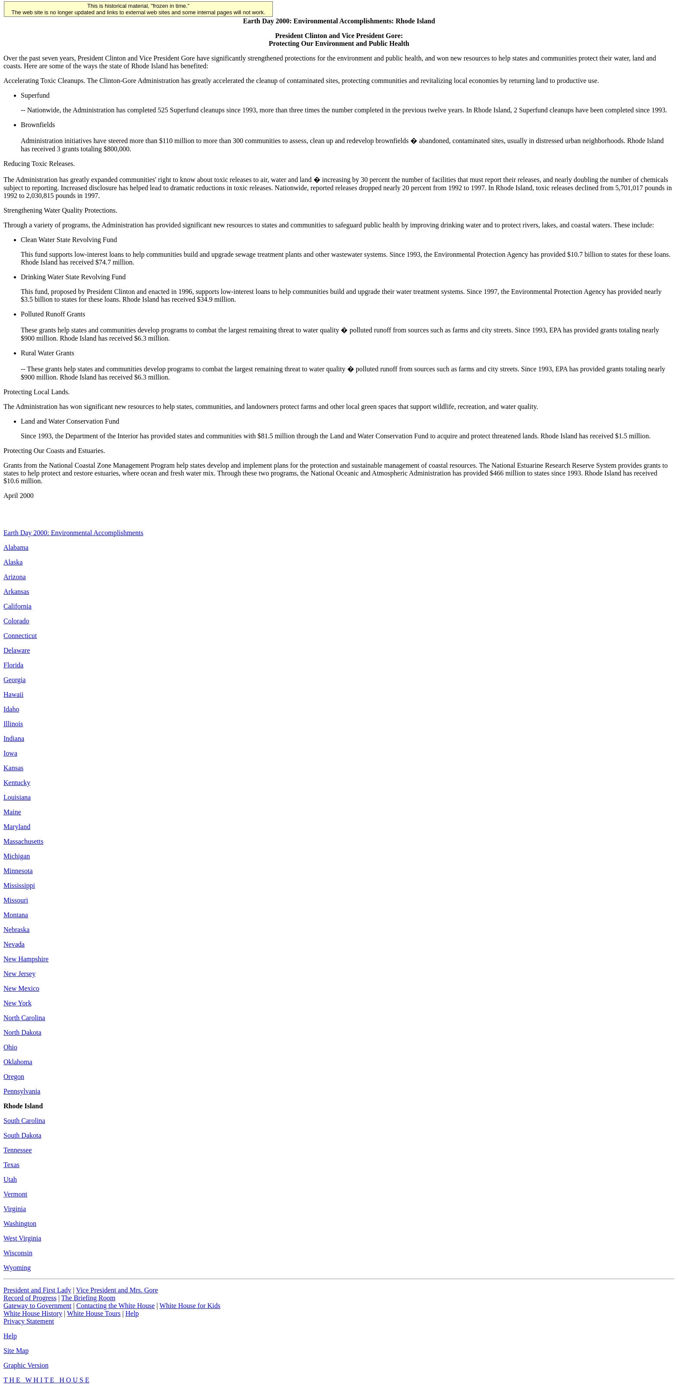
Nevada (14, 944)
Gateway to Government (37, 1305)
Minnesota (18, 870)
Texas (11, 1164)
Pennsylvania (21, 1091)
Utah (10, 1179)
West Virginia (22, 1238)
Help (132, 1313)
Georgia (14, 679)
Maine (12, 812)
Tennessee (17, 1150)
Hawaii (13, 694)
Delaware (16, 650)
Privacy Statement (28, 1321)
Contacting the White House (115, 1305)
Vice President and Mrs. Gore (117, 1290)
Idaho (11, 709)
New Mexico (21, 988)
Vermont (15, 1194)
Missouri (15, 900)
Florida (13, 665)
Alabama (16, 547)
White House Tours (94, 1313)
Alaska (12, 562)
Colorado (16, 621)
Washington (19, 1223)
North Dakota (22, 1032)
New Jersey (19, 973)
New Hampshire (25, 959)
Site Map (16, 1350)
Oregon (13, 1076)
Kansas (13, 768)
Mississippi (19, 885)
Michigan (16, 856)
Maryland (16, 826)
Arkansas (16, 591)
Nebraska (16, 929)
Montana (15, 915)
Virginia (14, 1208)
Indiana (13, 738)
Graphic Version (25, 1365)
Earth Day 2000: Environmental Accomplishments (73, 532)
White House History (32, 1313)
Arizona (14, 577)
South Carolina (24, 1120)
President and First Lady (37, 1290)
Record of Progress (30, 1298)
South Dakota (22, 1135)
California (17, 606)
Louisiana (17, 797)
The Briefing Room (88, 1298)
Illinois (13, 723)
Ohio (10, 1047)
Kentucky (16, 782)
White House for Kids (190, 1305)
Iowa (10, 753)
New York (17, 1003)
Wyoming (17, 1267)
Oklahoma (17, 1062)
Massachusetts (23, 841)
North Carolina (24, 1017)
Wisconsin (17, 1253)
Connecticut (20, 635)
